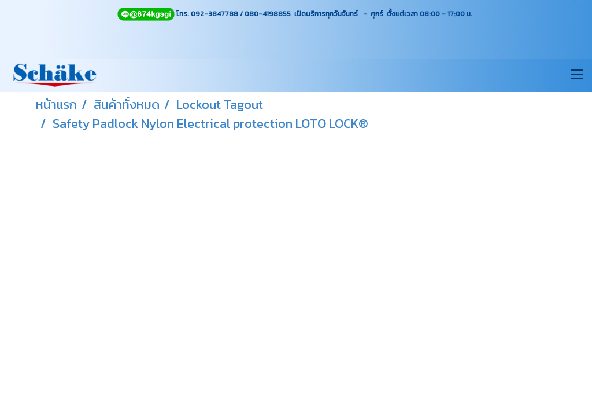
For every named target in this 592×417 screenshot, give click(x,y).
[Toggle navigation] (577, 75)
